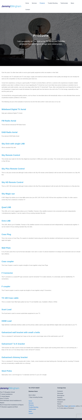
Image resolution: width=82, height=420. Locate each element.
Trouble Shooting (51, 3)
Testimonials (62, 3)
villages (66, 399)
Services (34, 3)
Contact (77, 3)
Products (41, 3)
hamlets (73, 399)
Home (27, 3)
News (70, 3)
